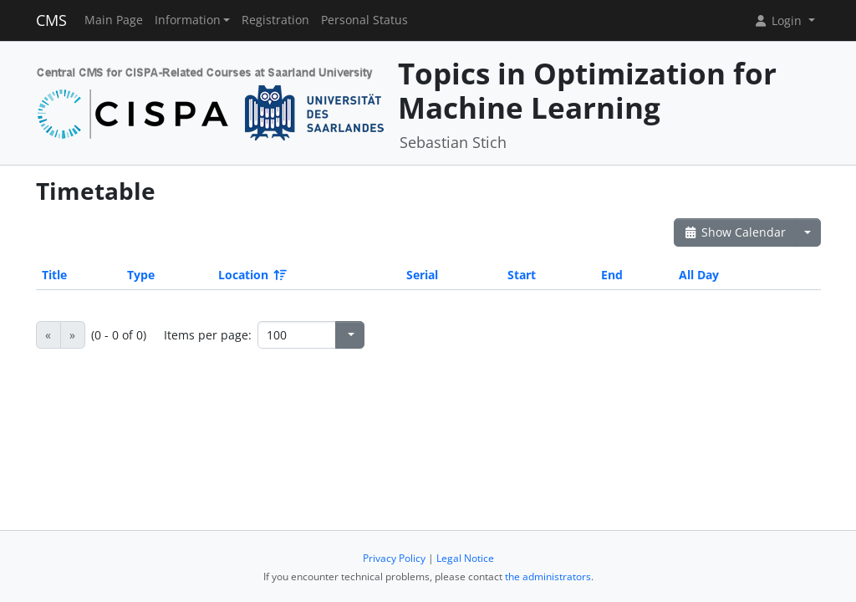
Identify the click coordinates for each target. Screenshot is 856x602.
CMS (51, 20)
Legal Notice (465, 558)
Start (521, 275)
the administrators (548, 576)
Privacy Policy (394, 558)
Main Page (113, 20)
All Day (699, 275)
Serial (422, 275)
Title (54, 275)
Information (188, 20)
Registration (275, 20)
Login (779, 20)
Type (141, 275)
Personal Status (364, 20)
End (612, 275)
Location (251, 274)
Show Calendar (735, 232)
